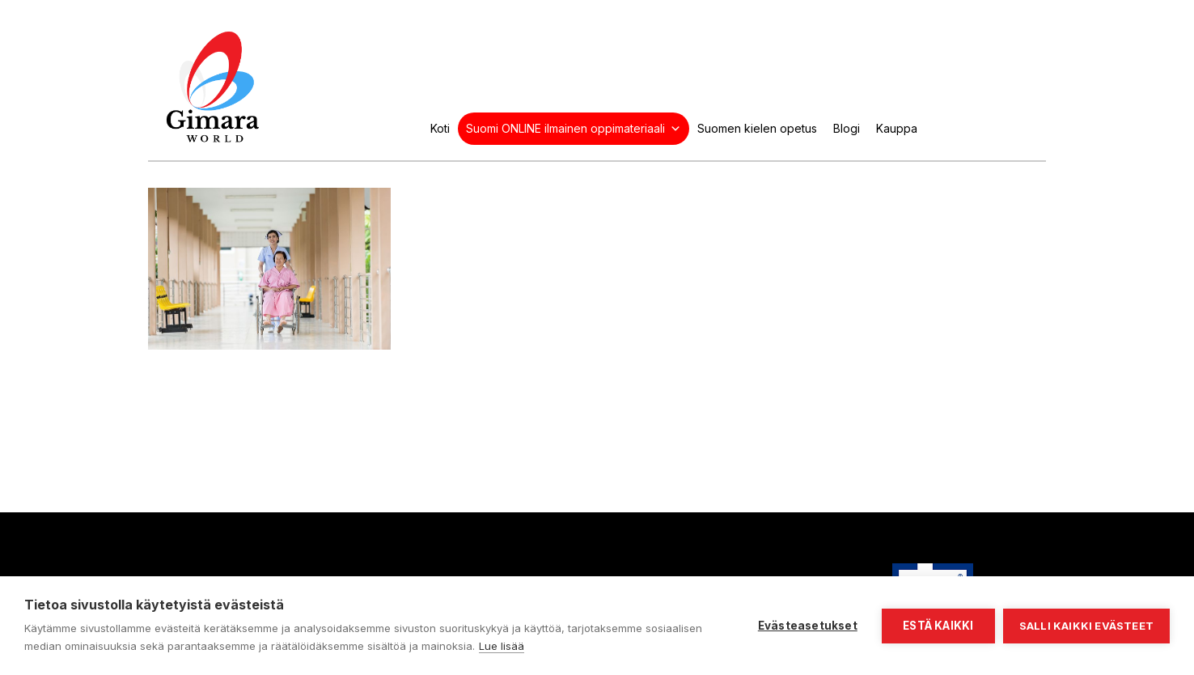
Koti (440, 128)
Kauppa (896, 128)
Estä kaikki (938, 625)
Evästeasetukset (807, 625)
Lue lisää (501, 645)
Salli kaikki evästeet (1086, 625)
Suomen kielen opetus (757, 128)
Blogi (846, 128)
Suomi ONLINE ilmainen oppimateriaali (573, 128)
